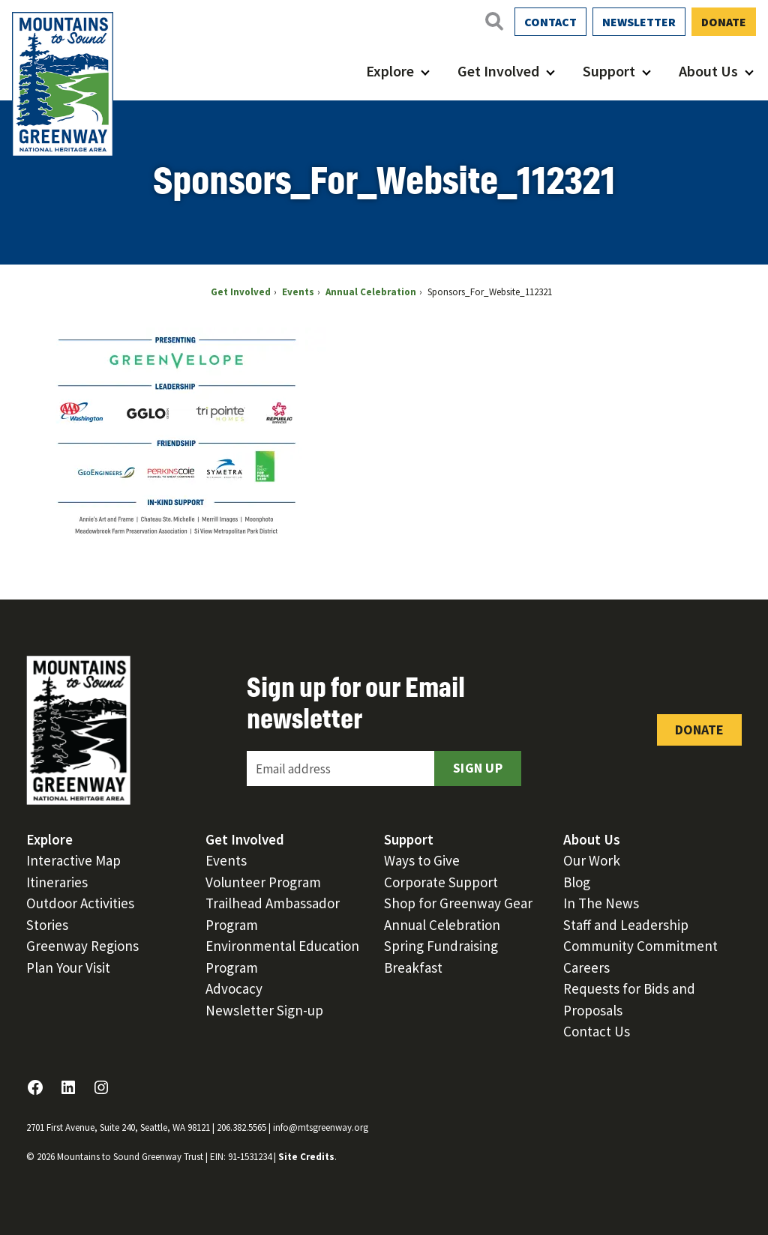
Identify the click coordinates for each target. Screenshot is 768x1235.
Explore (390, 70)
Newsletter (639, 21)
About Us (708, 70)
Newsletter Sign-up (264, 1010)
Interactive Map (73, 860)
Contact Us (596, 1031)
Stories (47, 925)
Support (609, 70)
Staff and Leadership (625, 925)
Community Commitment (640, 946)
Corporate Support (441, 882)
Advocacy (234, 988)
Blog (576, 882)
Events (226, 860)
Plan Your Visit (68, 967)
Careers (586, 967)
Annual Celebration (442, 925)
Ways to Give (422, 860)
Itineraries (57, 882)
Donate (723, 21)
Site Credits (306, 1156)
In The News (601, 903)
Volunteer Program (263, 882)
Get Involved (498, 70)
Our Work (591, 860)
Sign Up (477, 767)
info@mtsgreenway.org (320, 1127)
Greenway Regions (82, 946)
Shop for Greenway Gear (458, 903)
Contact (550, 21)
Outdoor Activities (80, 903)
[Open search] (493, 21)
